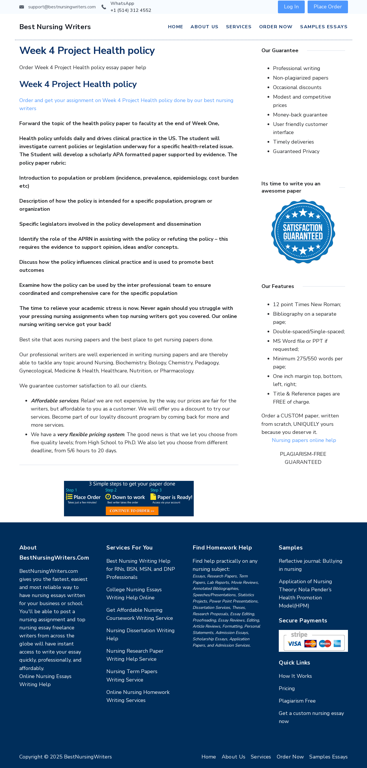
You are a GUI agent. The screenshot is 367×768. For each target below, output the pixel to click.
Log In (291, 6)
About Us (205, 27)
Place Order (328, 6)
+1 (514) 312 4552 (130, 10)
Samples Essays (324, 27)
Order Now (276, 27)
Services (239, 27)
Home (175, 27)
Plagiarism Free (297, 700)
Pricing (287, 688)
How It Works (295, 676)
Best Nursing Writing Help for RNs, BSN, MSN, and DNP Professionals (140, 569)
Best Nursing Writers (55, 26)
